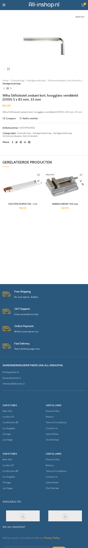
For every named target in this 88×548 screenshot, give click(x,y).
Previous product (4, 88)
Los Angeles (9, 428)
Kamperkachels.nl (12, 377)
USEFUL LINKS (53, 405)
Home (6, 80)
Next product (11, 88)
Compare (11, 118)
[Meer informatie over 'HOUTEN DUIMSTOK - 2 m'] (39, 181)
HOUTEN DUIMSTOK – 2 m (22, 203)
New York (7, 411)
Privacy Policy (53, 411)
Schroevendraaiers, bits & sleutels (64, 80)
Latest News (52, 433)
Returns (50, 416)
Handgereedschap (36, 80)
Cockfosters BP (11, 422)
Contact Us (52, 428)
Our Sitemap (52, 439)
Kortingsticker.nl (11, 372)
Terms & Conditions (56, 422)
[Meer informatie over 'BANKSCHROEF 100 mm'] (81, 181)
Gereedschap (17, 80)
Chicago (7, 433)
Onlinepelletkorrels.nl (14, 383)
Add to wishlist (30, 118)
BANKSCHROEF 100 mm (65, 203)
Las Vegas (8, 439)
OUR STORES (10, 405)
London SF (8, 416)
